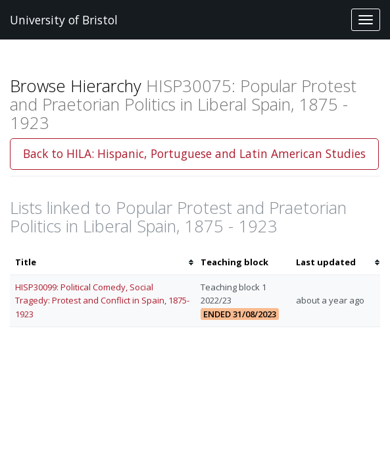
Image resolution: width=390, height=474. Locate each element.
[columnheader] (102, 262)
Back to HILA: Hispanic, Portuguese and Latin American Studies (194, 153)
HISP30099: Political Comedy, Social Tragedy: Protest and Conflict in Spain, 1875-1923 (102, 301)
